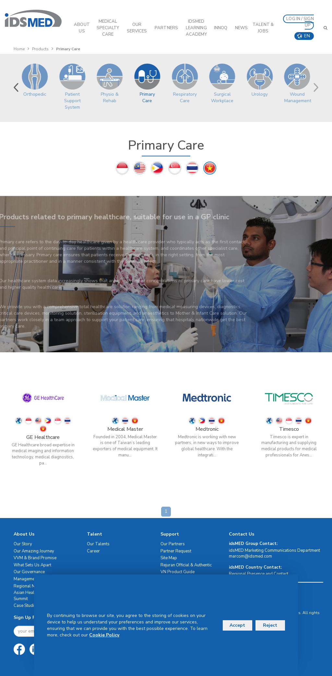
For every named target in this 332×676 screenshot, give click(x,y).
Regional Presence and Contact (258, 574)
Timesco (289, 429)
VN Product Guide (177, 572)
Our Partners (172, 544)
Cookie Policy (104, 635)
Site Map (168, 558)
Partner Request (175, 551)
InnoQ (221, 28)
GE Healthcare (43, 437)
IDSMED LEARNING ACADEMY (196, 27)
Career (93, 551)
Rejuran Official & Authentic (186, 565)
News (241, 28)
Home (19, 49)
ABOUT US (82, 28)
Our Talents (98, 544)
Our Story (23, 544)
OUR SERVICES (137, 28)
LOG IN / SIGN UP (300, 22)
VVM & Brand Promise (35, 558)
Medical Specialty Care (108, 27)
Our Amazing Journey (34, 551)
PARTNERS (166, 28)
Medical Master (125, 429)
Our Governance (29, 572)
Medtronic (207, 429)
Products (40, 49)
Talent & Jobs (263, 28)
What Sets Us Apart (32, 565)
